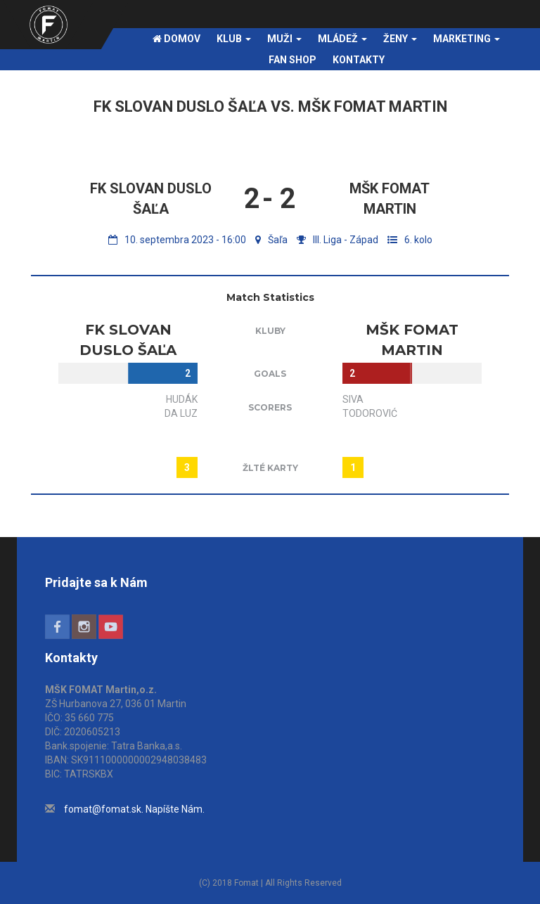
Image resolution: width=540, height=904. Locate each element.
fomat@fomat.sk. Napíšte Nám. (134, 809)
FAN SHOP (292, 59)
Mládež (342, 38)
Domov (176, 38)
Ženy (400, 38)
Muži (284, 38)
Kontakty (359, 59)
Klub (234, 38)
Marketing (466, 38)
